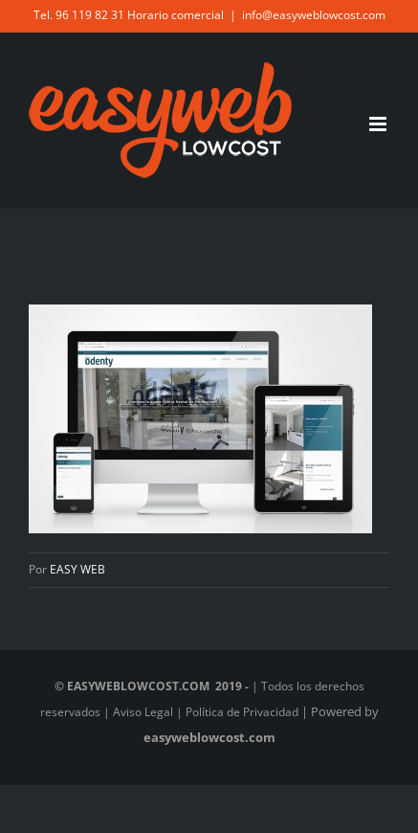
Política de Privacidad (242, 712)
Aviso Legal (143, 712)
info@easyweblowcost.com (313, 15)
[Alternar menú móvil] (379, 124)
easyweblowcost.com (209, 737)
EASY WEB (77, 569)
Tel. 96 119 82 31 (78, 15)
